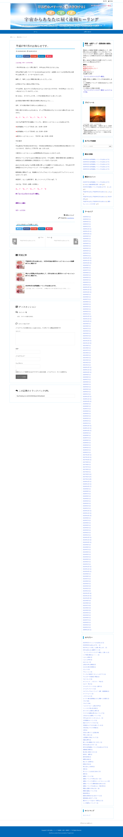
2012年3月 (87, 615)
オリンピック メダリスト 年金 (93, 681)
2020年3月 (87, 389)
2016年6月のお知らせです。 (91, 645)
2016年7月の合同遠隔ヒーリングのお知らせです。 (97, 182)
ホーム (13, 37)
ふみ (110, 187)
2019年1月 (87, 423)
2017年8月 (87, 464)
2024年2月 (87, 282)
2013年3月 (87, 586)
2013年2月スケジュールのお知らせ (93, 642)
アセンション (87, 671)
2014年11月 (87, 540)
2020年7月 (87, 379)
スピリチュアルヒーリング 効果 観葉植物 (96, 691)
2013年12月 (87, 566)
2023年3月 (87, 309)
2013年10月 (87, 571)
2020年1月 (87, 394)
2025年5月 (87, 246)
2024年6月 (87, 272)
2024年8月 (87, 267)
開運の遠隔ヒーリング (90, 791)
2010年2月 (87, 625)
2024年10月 (87, 263)
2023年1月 (87, 314)
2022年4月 (87, 331)
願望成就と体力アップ (90, 798)
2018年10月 (87, 430)
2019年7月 (87, 408)
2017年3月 (87, 474)
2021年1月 (87, 365)
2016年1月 (87, 508)
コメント (18, 331)
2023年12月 (87, 287)
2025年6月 (87, 243)
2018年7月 (87, 437)
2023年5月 (87, 304)
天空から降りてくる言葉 (91, 732)
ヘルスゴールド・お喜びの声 (92, 706)
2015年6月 (87, 523)
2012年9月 (87, 600)
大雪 (85, 730)
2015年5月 (87, 525)
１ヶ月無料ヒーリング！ (90, 803)
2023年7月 (87, 299)
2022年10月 (87, 321)
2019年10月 (87, 401)
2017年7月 (87, 467)
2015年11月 (87, 513)
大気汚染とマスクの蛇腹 (90, 727)
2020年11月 (87, 369)
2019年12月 (87, 396)
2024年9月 (87, 265)
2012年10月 (87, 598)
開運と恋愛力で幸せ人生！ (91, 788)
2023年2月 (87, 311)
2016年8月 (87, 491)
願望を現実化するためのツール (92, 795)
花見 (85, 769)
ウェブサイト (19, 363)
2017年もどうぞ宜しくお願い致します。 (95, 647)
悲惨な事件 (87, 740)
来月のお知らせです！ (90, 744)
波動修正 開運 (87, 749)
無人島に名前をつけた (90, 752)
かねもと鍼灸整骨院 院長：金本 (93, 184)
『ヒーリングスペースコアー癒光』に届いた (96, 652)
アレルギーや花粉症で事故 (91, 676)
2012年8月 (87, 603)
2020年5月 (87, 384)
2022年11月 (87, 318)
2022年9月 (87, 323)
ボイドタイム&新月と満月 (91, 710)
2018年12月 (87, 425)
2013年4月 (87, 583)
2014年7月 (87, 549)
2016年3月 (87, 503)
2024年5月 (87, 275)
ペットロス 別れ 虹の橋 (90, 708)
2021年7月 (87, 350)
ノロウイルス (87, 696)
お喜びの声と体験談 (89, 664)
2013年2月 (87, 588)
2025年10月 (87, 233)
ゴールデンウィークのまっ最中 (92, 686)
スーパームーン (88, 693)
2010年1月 (87, 627)
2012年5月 (87, 610)
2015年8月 (87, 518)
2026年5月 (87, 216)
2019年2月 (87, 420)
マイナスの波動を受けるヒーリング (93, 713)
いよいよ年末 (87, 659)
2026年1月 (87, 226)
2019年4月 (87, 416)
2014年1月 (87, 564)
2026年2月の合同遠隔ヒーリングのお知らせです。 (97, 169)
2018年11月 (87, 428)
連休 (85, 774)
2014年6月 (87, 552)
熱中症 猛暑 (87, 754)
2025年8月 (87, 238)
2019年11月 (87, 399)
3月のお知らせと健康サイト (91, 650)
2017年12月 (87, 455)
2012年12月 (87, 593)
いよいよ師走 (87, 657)
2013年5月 (87, 581)
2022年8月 (87, 326)
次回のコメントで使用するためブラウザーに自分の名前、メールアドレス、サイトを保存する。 (42, 372)
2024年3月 (87, 280)
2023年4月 (87, 306)
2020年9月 (87, 374)
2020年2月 (87, 391)
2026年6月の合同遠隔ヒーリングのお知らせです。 (97, 159)
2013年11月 (87, 569)
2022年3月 (87, 333)
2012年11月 (87, 595)
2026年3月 (87, 221)
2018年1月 (87, 452)
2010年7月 (87, 620)
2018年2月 (87, 450)
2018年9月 (87, 433)
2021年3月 (87, 360)
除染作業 (86, 793)
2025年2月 (87, 253)
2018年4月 (87, 445)
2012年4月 (87, 612)
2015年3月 (87, 530)
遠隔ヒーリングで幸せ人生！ (92, 778)
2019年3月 (87, 418)
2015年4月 (87, 527)
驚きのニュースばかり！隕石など (93, 800)
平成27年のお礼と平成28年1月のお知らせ (94, 191)
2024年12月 (87, 258)
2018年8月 (87, 435)
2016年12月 (87, 481)
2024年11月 (87, 260)
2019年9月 (87, 403)
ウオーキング (87, 679)
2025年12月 (87, 229)
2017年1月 (87, 479)
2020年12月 (87, 367)
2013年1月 (87, 591)
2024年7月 (87, 270)
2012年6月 (87, 608)
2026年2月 (87, 224)
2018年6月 (87, 440)
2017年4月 (87, 472)
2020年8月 (87, 377)
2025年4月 (87, 248)
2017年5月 (87, 469)
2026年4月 (87, 219)
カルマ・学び (87, 684)
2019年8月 (87, 406)
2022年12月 (87, 316)
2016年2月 (87, 506)
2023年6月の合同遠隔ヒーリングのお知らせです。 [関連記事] (41, 285)
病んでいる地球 (88, 761)
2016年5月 (87, 498)
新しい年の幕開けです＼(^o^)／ (92, 742)
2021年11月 (87, 343)
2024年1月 (87, 284)
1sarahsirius (70, 218)
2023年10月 (87, 292)
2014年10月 (87, 542)
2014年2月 (87, 561)
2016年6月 (87, 496)
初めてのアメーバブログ (90, 723)
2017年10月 (87, 459)
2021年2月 (87, 362)
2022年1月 (87, 338)
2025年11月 (87, 231)
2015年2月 (87, 532)
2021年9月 (87, 345)
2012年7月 (87, 605)
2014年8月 (87, 547)
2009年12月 (87, 629)
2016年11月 (87, 484)
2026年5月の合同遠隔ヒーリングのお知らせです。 (97, 162)
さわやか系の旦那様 (89, 667)
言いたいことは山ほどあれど (92, 771)
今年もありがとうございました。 (93, 718)
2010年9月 (87, 617)
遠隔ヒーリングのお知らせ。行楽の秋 (94, 786)
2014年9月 (87, 544)
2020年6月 (87, 382)
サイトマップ (86, 815)
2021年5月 (87, 355)
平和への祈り (87, 735)
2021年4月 (87, 357)
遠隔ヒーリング (23, 37)
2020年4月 (87, 386)
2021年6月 (87, 352)
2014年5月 (87, 554)
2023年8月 (87, 297)
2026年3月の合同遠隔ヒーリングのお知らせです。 (97, 166)
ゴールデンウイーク (89, 689)
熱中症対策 (87, 757)
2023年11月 (87, 289)
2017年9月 (87, 462)
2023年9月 (87, 294)
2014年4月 (87, 557)
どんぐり (86, 669)
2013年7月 (87, 578)
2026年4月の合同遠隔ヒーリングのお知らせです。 (97, 164)
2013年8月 (87, 576)
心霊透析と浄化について (90, 737)
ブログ (86, 701)
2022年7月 (87, 328)
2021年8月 (87, 348)
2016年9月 (87, 489)
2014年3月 (87, 559)
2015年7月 (87, 520)
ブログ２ (86, 703)
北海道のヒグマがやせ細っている (93, 725)
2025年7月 (87, 241)
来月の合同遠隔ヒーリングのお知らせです (95, 747)
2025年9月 (87, 236)
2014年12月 (87, 537)
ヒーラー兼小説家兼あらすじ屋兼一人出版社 (96, 698)
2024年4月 (87, 277)
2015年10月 (87, 515)
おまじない (87, 662)
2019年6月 (87, 411)
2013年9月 (87, 574)
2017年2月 (87, 476)
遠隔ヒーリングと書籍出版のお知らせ (94, 783)
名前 (17, 348)
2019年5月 (87, 413)
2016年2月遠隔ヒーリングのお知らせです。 (95, 187)
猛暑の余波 (87, 759)
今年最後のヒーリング (90, 720)
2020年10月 (87, 372)
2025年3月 (87, 250)
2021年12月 (87, 340)
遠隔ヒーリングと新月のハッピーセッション (96, 781)
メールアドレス (20, 356)
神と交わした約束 (89, 766)
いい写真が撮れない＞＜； (91, 654)
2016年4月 (87, 501)
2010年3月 (87, 622)
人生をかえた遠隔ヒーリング (92, 715)
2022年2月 (87, 335)
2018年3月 (87, 447)
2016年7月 (87, 493)
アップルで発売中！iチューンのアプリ (94, 674)
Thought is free (70, 833)
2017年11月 (87, 457)
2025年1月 (87, 255)
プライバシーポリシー (86, 823)
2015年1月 (87, 535)
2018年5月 (87, 442)
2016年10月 (87, 486)
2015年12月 (87, 510)
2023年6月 (87, 301)
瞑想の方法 (87, 764)
